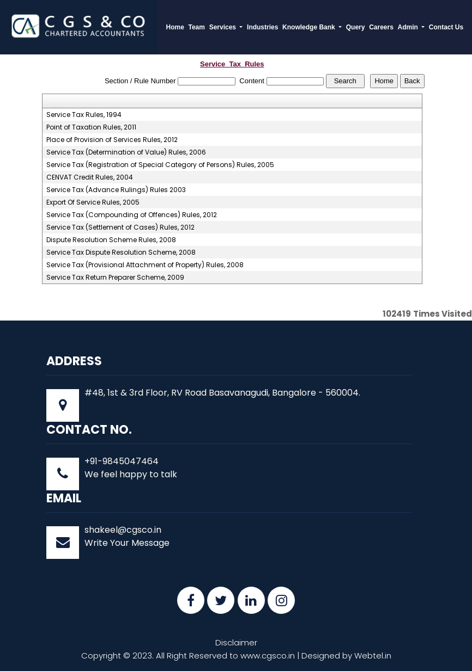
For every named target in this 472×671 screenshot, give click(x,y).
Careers (381, 27)
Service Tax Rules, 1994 (84, 114)
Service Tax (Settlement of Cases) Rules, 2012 (120, 227)
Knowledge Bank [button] (309, 27)
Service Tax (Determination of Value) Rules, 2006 (126, 152)
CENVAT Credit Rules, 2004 (89, 177)
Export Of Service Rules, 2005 (93, 202)
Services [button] (223, 27)
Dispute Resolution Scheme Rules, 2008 (111, 240)
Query (355, 27)
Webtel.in (372, 655)
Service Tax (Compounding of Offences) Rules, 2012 (131, 215)
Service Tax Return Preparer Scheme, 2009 (115, 277)
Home (175, 27)
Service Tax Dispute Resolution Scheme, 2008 (121, 252)
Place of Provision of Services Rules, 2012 (112, 140)
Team (197, 27)
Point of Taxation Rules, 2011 (91, 127)
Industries (262, 27)
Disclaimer (236, 642)
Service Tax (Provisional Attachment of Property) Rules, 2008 (145, 265)
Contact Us (446, 27)
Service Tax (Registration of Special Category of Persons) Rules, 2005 (160, 165)
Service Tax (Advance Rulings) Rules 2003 (116, 190)
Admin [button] (408, 27)
